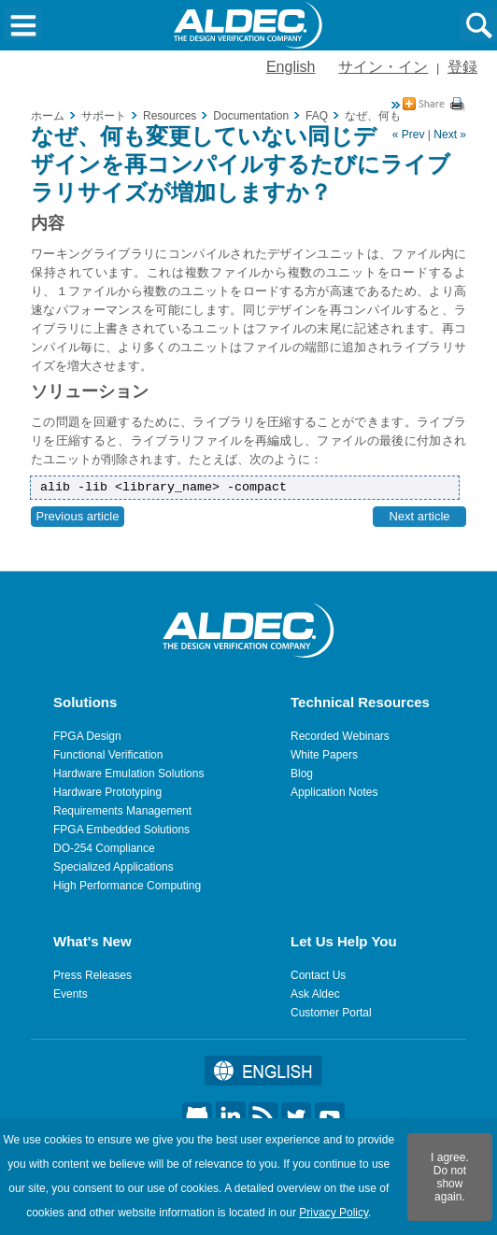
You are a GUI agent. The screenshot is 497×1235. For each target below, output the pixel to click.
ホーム (47, 115)
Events (70, 994)
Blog (302, 773)
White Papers (324, 754)
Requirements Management (122, 810)
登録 (462, 67)
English (290, 67)
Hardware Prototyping (107, 792)
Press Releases (92, 975)
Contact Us (318, 975)
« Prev (408, 134)
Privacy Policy (333, 1212)
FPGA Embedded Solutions (121, 829)
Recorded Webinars (340, 736)
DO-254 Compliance (104, 848)
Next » (449, 134)
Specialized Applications (113, 866)
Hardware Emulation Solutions (128, 773)
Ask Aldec (315, 994)
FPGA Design (87, 736)
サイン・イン (383, 67)
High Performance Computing (127, 885)
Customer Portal (331, 1012)
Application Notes (334, 792)
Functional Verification (108, 754)
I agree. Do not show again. (450, 1177)
